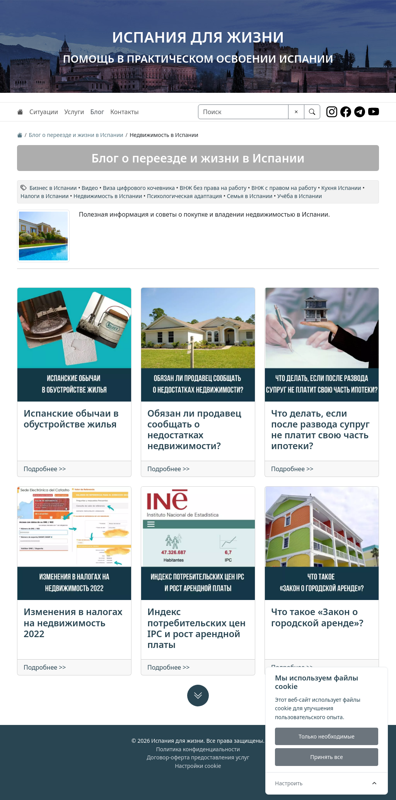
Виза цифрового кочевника (139, 187)
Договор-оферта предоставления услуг (198, 757)
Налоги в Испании (44, 196)
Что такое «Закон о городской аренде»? (317, 617)
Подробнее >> (45, 469)
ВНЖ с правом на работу (283, 187)
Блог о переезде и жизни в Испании (76, 134)
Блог (97, 112)
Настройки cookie (198, 765)
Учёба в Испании (299, 196)
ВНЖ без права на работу (213, 187)
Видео (90, 187)
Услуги (74, 112)
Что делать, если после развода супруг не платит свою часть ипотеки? (320, 429)
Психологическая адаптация (184, 196)
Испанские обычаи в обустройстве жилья (71, 418)
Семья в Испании (250, 196)
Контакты (124, 112)
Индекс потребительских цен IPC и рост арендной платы (196, 627)
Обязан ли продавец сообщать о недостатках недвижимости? (194, 429)
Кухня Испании (341, 187)
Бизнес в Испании (53, 187)
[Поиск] (243, 111)
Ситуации (43, 112)
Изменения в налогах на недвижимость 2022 (73, 622)
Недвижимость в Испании (107, 196)
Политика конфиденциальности (198, 749)
